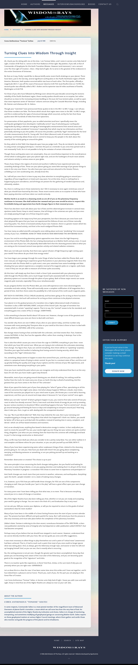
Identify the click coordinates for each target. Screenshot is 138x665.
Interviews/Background (71, 4)
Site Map (79, 641)
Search (67, 641)
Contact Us (105, 4)
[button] (117, 4)
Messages (48, 4)
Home (24, 4)
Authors (35, 4)
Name (107, 29)
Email (108, 39)
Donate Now (118, 99)
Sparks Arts (94, 655)
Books (91, 4)
